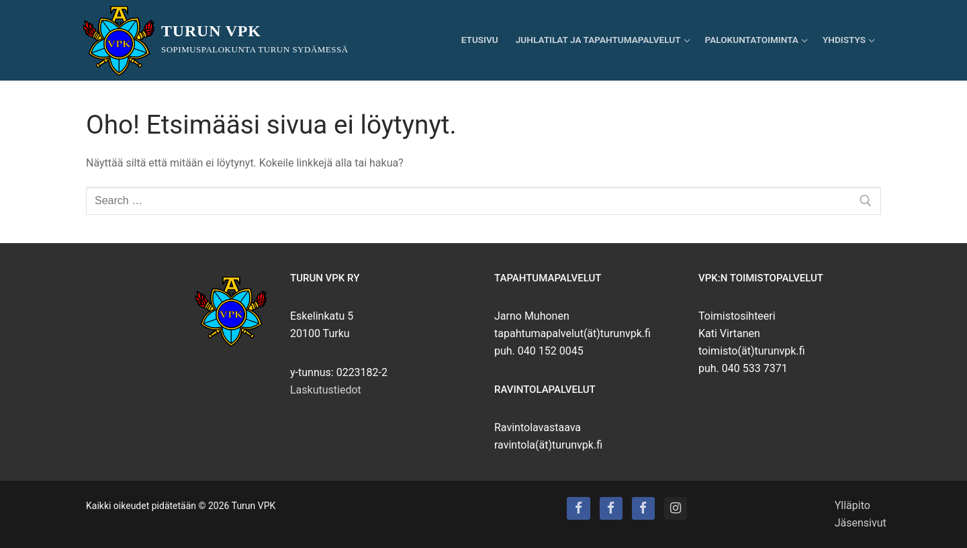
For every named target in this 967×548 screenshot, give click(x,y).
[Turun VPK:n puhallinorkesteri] (643, 508)
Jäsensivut (860, 522)
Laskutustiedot (325, 389)
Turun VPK (211, 31)
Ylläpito (852, 505)
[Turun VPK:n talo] (611, 508)
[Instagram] (675, 508)
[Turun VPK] (578, 508)
